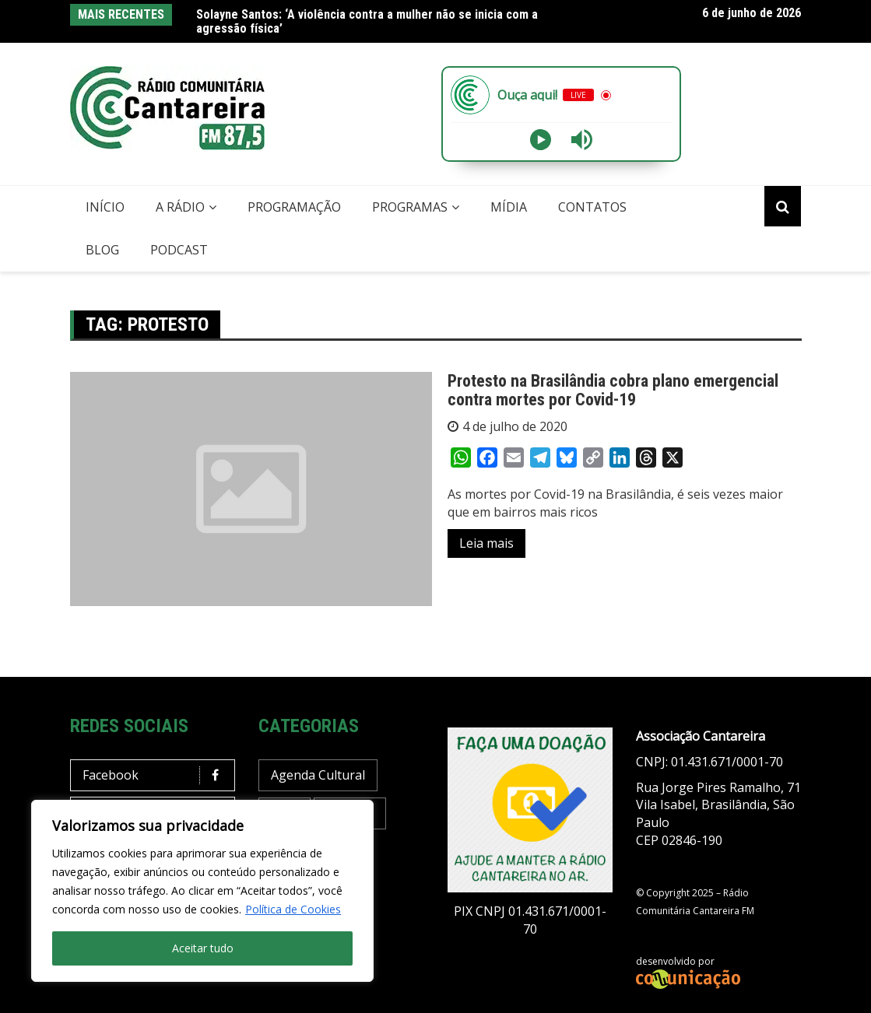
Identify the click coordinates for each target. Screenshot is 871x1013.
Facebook (157, 775)
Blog (102, 249)
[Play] (540, 139)
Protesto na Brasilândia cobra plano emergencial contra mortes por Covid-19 (613, 390)
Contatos (592, 207)
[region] (202, 891)
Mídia (508, 207)
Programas (410, 207)
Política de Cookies (293, 909)
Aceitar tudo (203, 948)
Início (105, 207)
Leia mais (486, 543)
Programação (294, 207)
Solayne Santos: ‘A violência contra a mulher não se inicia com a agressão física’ (367, 21)
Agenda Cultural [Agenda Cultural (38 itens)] (318, 774)
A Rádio (180, 207)
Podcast (179, 249)
